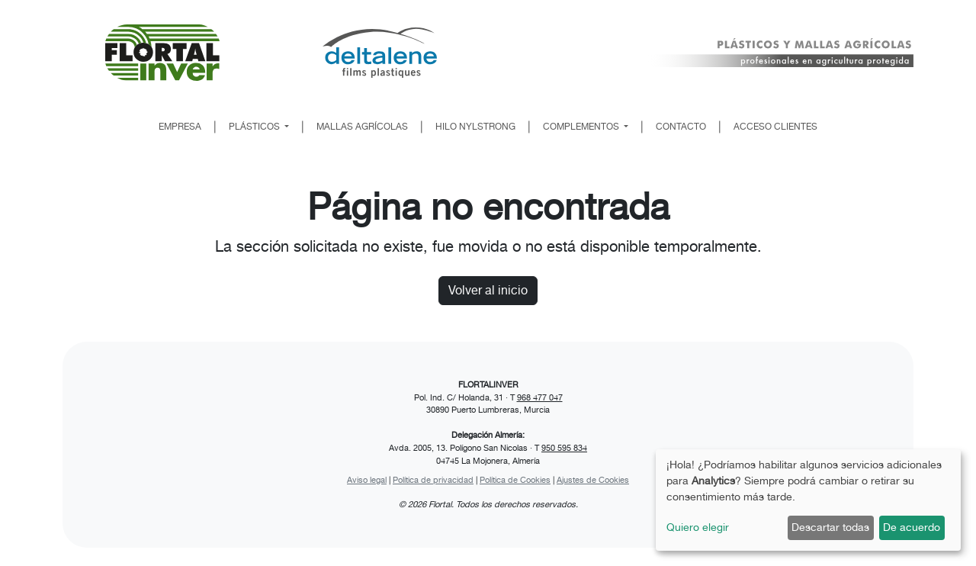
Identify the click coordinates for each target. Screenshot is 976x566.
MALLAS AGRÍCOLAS (362, 126)
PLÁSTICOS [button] (255, 126)
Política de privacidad (433, 479)
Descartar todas (830, 527)
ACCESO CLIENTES (775, 126)
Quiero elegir (697, 527)
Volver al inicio (488, 290)
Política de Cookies (515, 479)
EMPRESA (180, 126)
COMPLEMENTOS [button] (582, 126)
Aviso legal (367, 479)
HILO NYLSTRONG (475, 126)
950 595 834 (564, 447)
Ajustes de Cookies (593, 479)
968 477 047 (540, 397)
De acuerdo (911, 527)
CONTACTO (681, 126)
